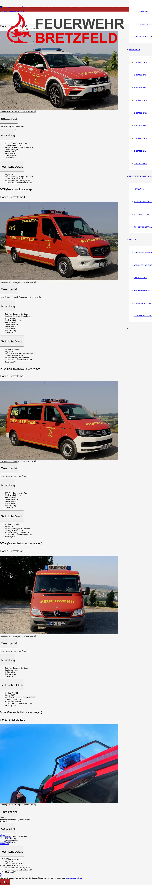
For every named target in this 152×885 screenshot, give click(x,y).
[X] (23, 11)
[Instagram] (0, 880)
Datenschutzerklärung (74, 878)
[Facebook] (22, 7)
